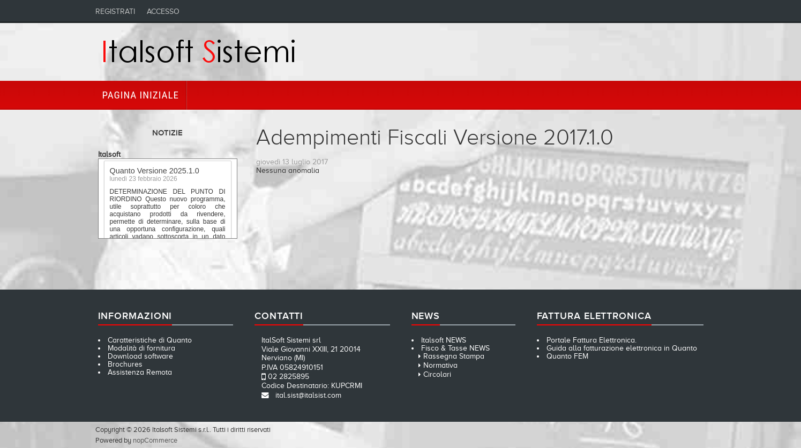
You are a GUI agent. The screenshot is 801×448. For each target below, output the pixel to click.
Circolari (437, 374)
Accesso (163, 11)
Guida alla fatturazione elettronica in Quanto (622, 348)
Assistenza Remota (140, 372)
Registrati (115, 11)
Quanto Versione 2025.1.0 (154, 172)
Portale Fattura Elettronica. (592, 340)
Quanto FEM (567, 356)
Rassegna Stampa (453, 356)
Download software (140, 356)
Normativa (440, 365)
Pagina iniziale (140, 95)
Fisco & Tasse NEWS (455, 348)
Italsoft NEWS (443, 340)
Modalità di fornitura (141, 348)
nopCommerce (155, 440)
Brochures (125, 364)
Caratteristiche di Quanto (150, 340)
